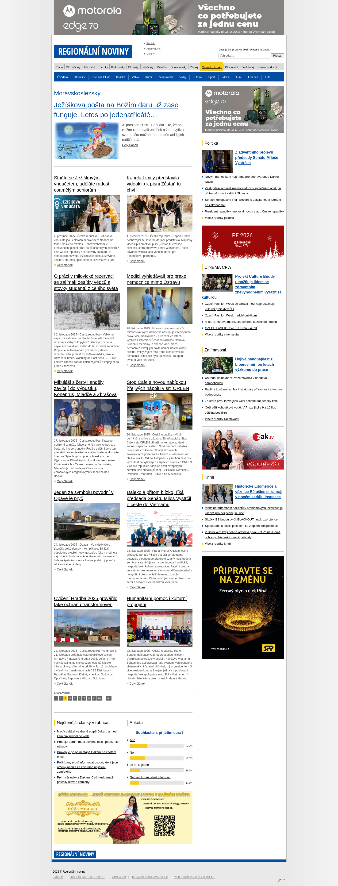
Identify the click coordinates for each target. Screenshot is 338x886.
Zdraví (226, 77)
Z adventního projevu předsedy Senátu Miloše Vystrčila (256, 157)
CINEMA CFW (101, 77)
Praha (59, 67)
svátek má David (259, 49)
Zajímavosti (165, 77)
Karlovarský (118, 67)
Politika (120, 77)
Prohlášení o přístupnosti (87, 877)
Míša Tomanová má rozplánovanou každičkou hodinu (241, 322)
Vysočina (162, 67)
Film (239, 77)
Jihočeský (148, 67)
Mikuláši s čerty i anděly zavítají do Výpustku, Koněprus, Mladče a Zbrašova (85, 388)
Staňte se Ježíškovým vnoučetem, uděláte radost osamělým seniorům (81, 184)
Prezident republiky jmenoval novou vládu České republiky (244, 211)
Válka (135, 77)
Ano (132, 740)
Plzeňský (133, 67)
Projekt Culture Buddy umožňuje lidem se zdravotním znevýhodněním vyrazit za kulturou (241, 286)
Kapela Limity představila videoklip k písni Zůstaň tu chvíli (154, 184)
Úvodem (62, 77)
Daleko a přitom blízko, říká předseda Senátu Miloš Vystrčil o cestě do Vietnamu (159, 498)
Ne (132, 752)
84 (108, 698)
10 (99, 698)
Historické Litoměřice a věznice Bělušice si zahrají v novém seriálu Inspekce (258, 491)
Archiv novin (153, 48)
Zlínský (194, 67)
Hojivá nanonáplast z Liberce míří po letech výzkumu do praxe (254, 364)
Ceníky (150, 53)
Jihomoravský (179, 67)
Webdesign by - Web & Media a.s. (194, 877)
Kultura (197, 77)
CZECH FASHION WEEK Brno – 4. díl (231, 328)
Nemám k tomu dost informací (150, 777)
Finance (253, 77)
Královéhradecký (267, 67)
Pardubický (248, 67)
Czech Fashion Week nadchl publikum (231, 315)
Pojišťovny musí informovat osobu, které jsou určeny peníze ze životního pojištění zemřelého (87, 767)
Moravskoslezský (212, 67)
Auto (268, 77)
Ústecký (103, 67)
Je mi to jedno (139, 765)
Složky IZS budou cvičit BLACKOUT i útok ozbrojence (241, 519)
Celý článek (130, 145)
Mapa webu (119, 877)
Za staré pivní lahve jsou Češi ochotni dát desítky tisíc (241, 401)
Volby (182, 77)
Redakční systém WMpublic (150, 877)
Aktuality (79, 77)
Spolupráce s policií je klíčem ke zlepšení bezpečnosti (241, 526)
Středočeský (73, 67)
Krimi (148, 77)
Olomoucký (231, 67)
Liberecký (89, 67)
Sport (211, 77)
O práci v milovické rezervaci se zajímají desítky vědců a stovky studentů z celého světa (86, 282)
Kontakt (150, 43)
